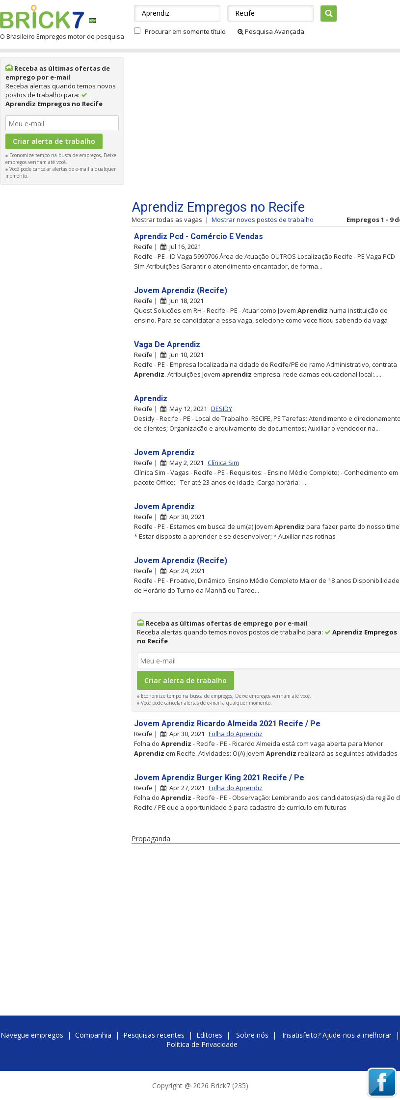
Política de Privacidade (202, 1044)
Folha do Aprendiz (236, 733)
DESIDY (221, 408)
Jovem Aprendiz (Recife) (180, 290)
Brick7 (42, 16)
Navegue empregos (31, 1035)
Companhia (93, 1035)
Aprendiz (150, 398)
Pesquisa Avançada (271, 31)
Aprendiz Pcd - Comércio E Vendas (198, 236)
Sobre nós (252, 1035)
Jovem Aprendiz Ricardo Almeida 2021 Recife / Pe (227, 723)
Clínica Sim (223, 462)
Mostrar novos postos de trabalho (263, 219)
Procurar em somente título (185, 31)
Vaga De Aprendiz (167, 344)
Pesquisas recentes (154, 1035)
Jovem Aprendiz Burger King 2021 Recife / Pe (219, 777)
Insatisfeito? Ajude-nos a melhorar (337, 1035)
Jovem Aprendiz (164, 452)
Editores (209, 1035)
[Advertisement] (62, 337)
